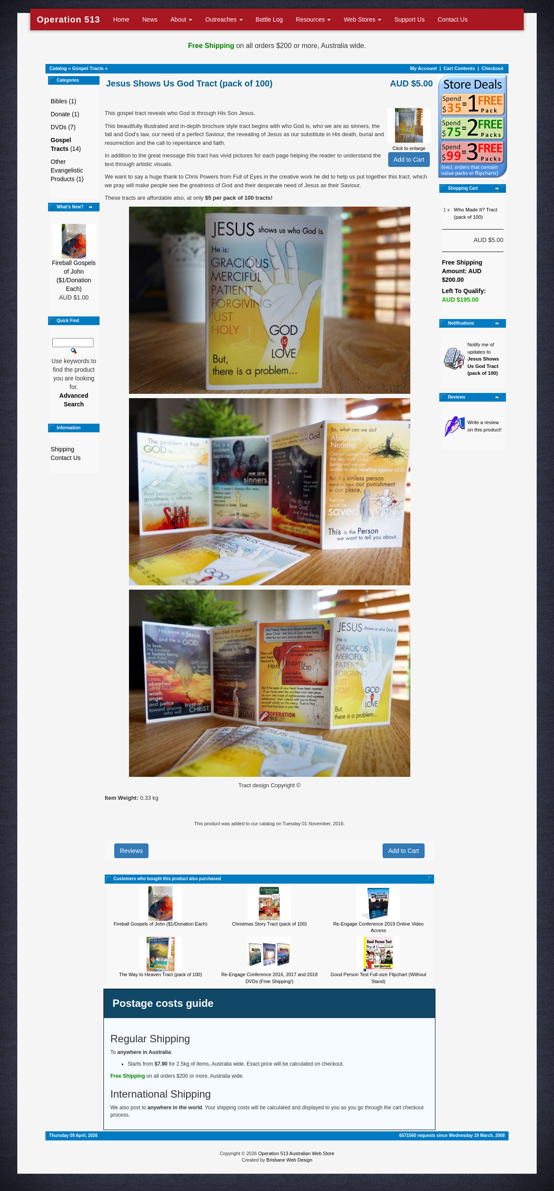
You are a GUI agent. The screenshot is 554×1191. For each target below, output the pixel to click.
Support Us (409, 19)
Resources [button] (313, 19)
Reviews (131, 850)
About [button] (181, 19)
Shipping (62, 449)
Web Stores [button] (362, 19)
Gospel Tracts (88, 68)
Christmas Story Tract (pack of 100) (269, 923)
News (150, 19)
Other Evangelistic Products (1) (67, 170)
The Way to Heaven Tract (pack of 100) (160, 974)
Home (121, 19)
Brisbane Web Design (289, 1159)
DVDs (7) (63, 127)
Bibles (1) (63, 101)
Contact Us (452, 19)
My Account (423, 68)
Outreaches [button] (223, 19)
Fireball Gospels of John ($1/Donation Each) (160, 923)
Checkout (492, 68)
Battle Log (269, 19)
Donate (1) (65, 114)
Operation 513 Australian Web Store (296, 1153)
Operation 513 (68, 19)
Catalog (58, 68)
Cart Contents (459, 68)
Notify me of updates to (483, 359)
